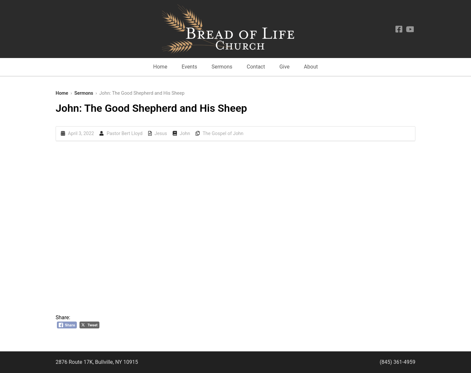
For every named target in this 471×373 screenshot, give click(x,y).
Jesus (160, 133)
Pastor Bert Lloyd (125, 133)
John (185, 133)
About (311, 67)
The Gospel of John (223, 133)
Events (189, 67)
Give (284, 67)
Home (160, 67)
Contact (256, 67)
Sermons (222, 67)
